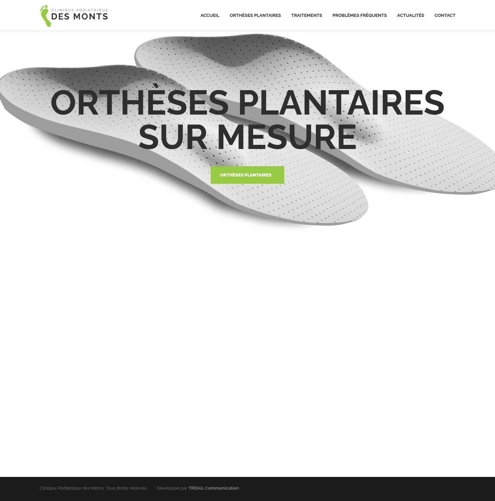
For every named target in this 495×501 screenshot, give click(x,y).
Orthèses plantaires (255, 15)
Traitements (306, 15)
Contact (444, 15)
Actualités (410, 15)
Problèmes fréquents (359, 15)
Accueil (209, 15)
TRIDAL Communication (213, 488)
